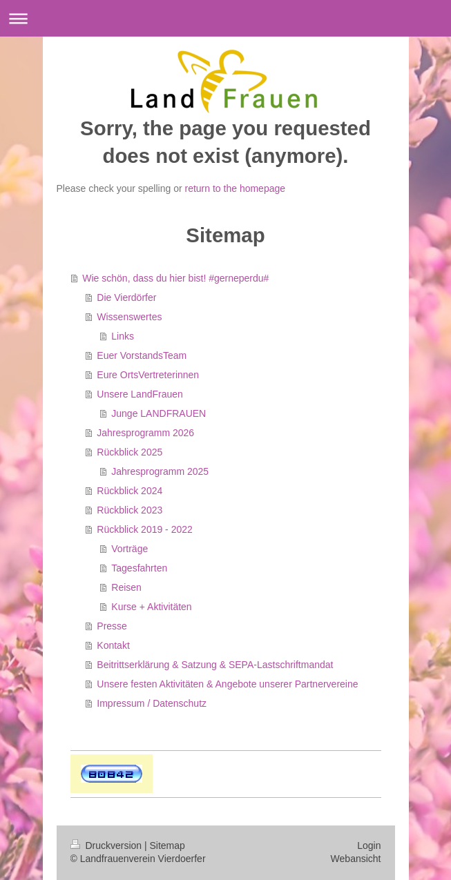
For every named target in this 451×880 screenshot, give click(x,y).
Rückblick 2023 (129, 510)
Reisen (126, 587)
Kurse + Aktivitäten (151, 606)
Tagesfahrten (139, 568)
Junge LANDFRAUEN (158, 413)
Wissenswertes (129, 316)
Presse (112, 626)
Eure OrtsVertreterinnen (148, 374)
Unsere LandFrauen (140, 394)
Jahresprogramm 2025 (160, 471)
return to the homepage (235, 188)
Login (369, 845)
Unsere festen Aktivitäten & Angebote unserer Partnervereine (227, 684)
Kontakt (113, 645)
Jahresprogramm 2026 (145, 432)
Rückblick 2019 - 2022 (145, 529)
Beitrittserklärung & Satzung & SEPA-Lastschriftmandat (215, 664)
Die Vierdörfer (126, 297)
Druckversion (107, 845)
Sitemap (167, 845)
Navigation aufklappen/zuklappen (225, 18)
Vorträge (129, 548)
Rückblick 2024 (129, 490)
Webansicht (356, 858)
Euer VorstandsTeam (141, 355)
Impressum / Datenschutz (152, 703)
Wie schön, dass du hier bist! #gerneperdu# (175, 278)
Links (122, 336)
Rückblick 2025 (129, 452)
